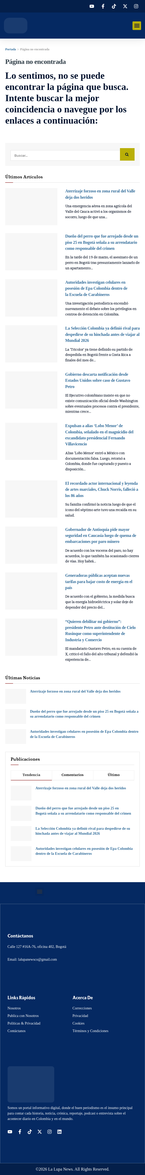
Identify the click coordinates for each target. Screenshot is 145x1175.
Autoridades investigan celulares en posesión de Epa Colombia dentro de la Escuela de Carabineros (96, 288)
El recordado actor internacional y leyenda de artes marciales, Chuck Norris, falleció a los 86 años (101, 489)
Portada (10, 49)
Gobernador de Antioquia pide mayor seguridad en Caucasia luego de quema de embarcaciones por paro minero (100, 535)
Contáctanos (17, 1031)
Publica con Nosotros (23, 1016)
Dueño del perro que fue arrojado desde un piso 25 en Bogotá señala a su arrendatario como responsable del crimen (101, 242)
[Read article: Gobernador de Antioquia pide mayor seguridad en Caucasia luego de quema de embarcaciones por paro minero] (31, 545)
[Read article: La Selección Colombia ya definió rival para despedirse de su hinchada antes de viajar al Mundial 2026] (31, 343)
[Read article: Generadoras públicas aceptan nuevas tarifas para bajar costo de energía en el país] (31, 591)
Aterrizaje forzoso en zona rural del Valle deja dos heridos (75, 691)
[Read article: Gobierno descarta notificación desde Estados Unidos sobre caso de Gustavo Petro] (31, 390)
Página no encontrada (34, 49)
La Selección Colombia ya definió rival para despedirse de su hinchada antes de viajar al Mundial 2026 (102, 334)
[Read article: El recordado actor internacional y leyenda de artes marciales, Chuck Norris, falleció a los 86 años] (31, 499)
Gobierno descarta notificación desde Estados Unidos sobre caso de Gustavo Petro (97, 380)
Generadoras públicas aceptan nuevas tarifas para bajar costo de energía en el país (98, 581)
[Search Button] (127, 154)
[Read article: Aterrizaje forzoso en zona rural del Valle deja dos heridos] (31, 206)
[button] (136, 25)
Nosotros (14, 1008)
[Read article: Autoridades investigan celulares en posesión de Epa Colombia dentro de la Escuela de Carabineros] (31, 298)
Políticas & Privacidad (24, 1023)
